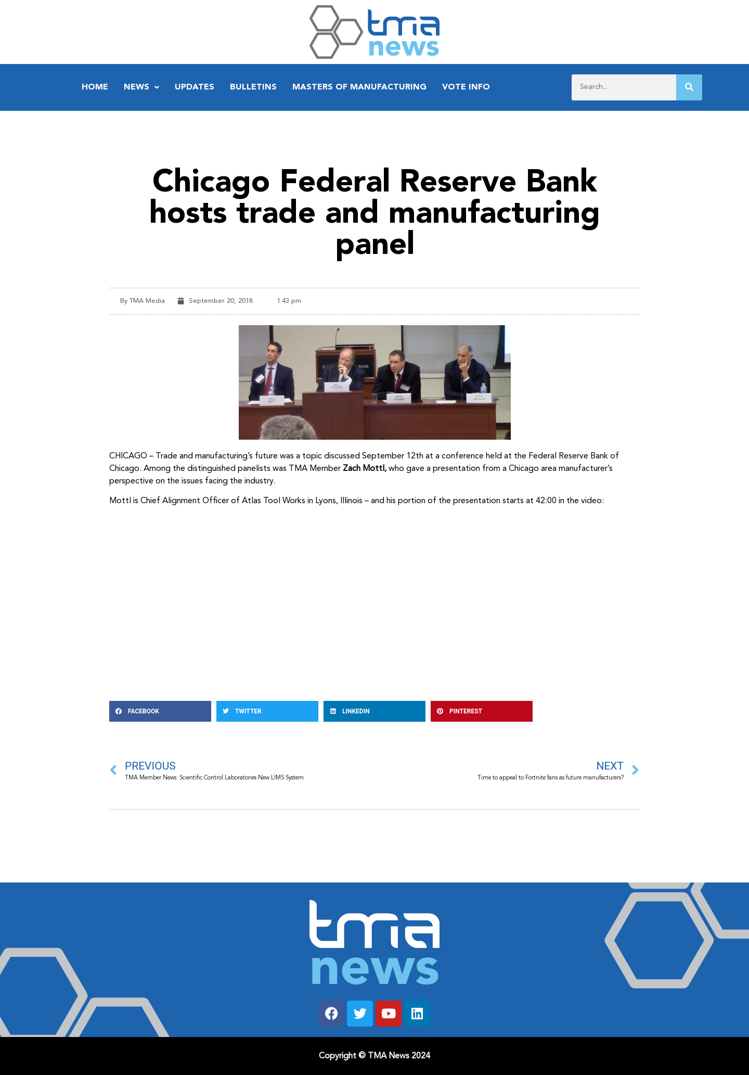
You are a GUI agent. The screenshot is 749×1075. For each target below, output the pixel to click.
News (141, 87)
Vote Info (466, 87)
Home (95, 87)
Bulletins (253, 87)
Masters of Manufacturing (359, 87)
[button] (160, 711)
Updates (194, 87)
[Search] (689, 87)
